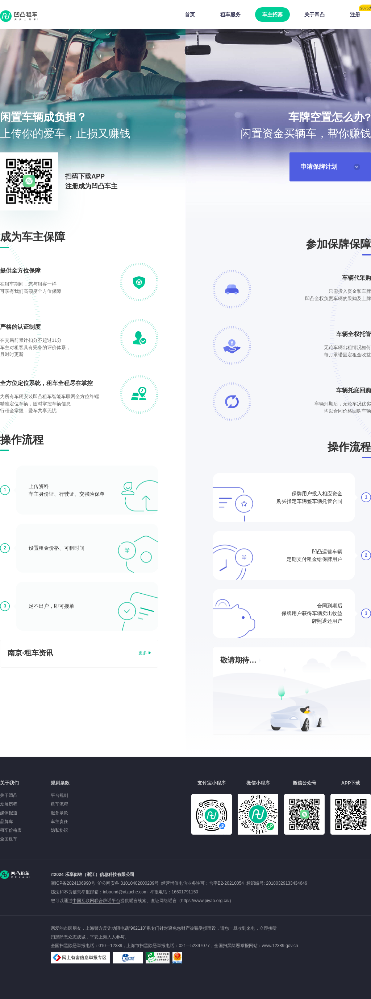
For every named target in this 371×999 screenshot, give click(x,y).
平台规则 (59, 795)
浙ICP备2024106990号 (74, 883)
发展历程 (8, 804)
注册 (360, 12)
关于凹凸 (314, 14)
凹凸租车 (19, 16)
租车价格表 (11, 830)
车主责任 (59, 821)
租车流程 (59, 804)
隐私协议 (59, 830)
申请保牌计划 (330, 166)
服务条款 (59, 812)
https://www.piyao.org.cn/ (205, 900)
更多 (142, 652)
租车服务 (230, 14)
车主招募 (272, 14)
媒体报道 (8, 812)
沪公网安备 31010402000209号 (128, 883)
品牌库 (6, 821)
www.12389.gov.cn (280, 945)
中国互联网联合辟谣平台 (96, 900)
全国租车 (8, 839)
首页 (190, 14)
